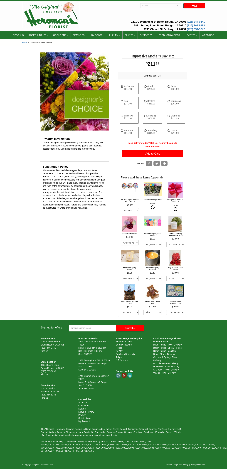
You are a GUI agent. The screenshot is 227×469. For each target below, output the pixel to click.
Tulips (119, 357)
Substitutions (84, 418)
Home (24, 42)
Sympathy (146, 35)
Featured (79, 35)
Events (191, 35)
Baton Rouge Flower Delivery (167, 344)
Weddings (208, 35)
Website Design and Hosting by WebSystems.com (185, 465)
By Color (97, 35)
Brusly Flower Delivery (164, 354)
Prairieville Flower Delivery (166, 366)
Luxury (113, 35)
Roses (119, 348)
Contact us (83, 405)
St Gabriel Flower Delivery (166, 369)
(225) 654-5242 (196, 29)
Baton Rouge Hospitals (164, 351)
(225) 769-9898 (196, 25)
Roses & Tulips (38, 35)
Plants (129, 35)
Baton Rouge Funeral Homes (167, 348)
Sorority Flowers (124, 344)
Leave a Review (86, 412)
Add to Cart (152, 153)
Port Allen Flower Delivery (165, 363)
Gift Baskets (122, 360)
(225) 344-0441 (196, 21)
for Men (119, 351)
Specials (18, 35)
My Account (84, 421)
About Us (82, 402)
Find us (44, 351)
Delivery (82, 408)
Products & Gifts (169, 35)
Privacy (82, 415)
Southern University (125, 354)
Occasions (59, 35)
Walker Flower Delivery (164, 373)
